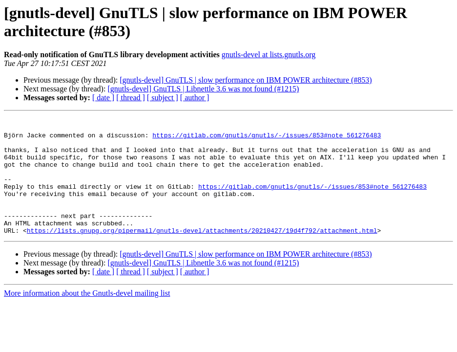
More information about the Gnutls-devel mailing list (87, 316)
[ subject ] (162, 97)
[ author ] (194, 97)
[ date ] (103, 97)
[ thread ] (130, 97)
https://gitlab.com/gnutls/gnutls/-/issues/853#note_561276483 (266, 139)
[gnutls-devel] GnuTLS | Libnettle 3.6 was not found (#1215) (203, 89)
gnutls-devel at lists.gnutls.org (269, 54)
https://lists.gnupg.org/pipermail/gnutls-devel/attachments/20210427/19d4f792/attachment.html (202, 253)
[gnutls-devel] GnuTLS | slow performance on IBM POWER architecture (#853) (246, 80)
